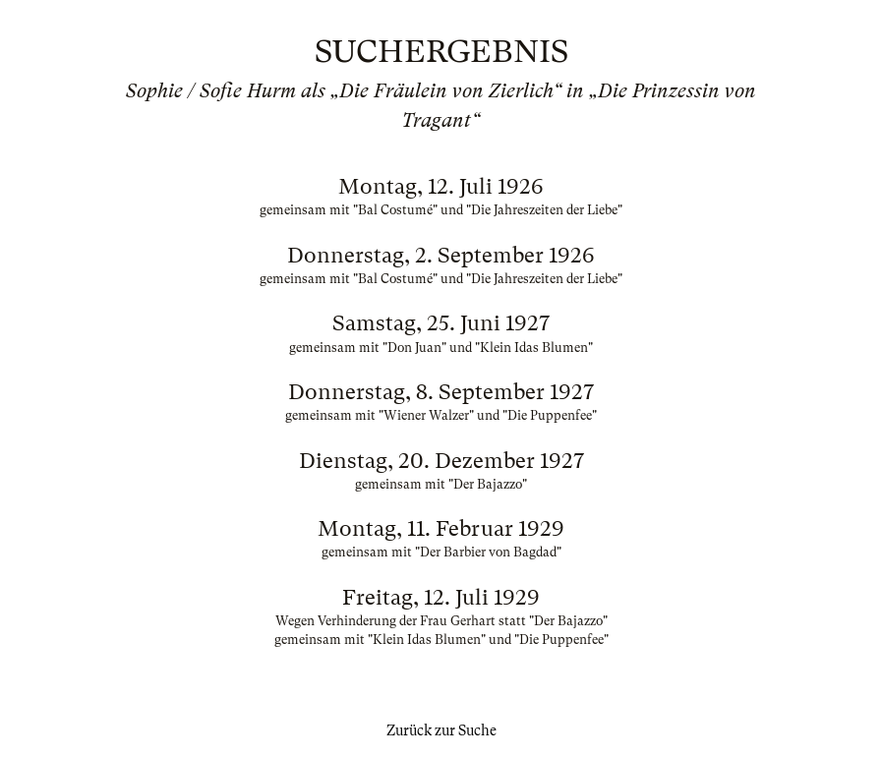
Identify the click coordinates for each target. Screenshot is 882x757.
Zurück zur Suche (441, 730)
